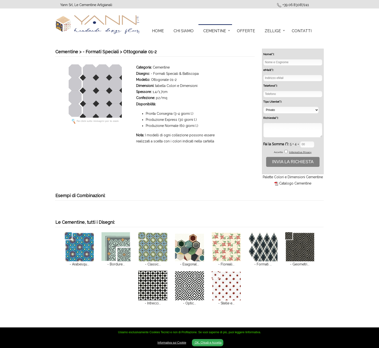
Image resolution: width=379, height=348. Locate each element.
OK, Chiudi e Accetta (207, 342)
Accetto (278, 152)
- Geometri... (299, 264)
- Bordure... (116, 264)
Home (158, 31)
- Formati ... (263, 264)
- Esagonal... (189, 264)
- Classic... (153, 264)
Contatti (302, 31)
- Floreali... (226, 264)
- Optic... (189, 303)
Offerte (246, 31)
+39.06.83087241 (296, 5)
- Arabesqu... (79, 264)
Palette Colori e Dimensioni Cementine (293, 177)
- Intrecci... (153, 303)
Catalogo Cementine (295, 183)
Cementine (214, 31)
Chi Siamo (184, 31)
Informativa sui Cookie (172, 342)
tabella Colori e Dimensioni (176, 86)
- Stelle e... (226, 303)
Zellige (273, 31)
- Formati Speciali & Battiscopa (175, 74)
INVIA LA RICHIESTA (293, 161)
